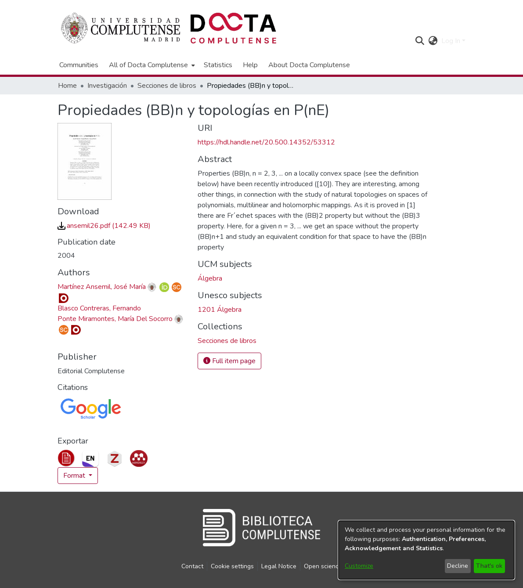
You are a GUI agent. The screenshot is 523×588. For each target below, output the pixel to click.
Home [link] (67, 85)
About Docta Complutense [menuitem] (309, 65)
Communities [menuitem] (78, 65)
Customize (359, 566)
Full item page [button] (229, 361)
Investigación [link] (107, 85)
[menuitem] (151, 65)
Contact (192, 566)
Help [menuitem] (250, 65)
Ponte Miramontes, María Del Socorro (115, 319)
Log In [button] (451, 41)
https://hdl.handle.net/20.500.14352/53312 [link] (266, 142)
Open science (323, 566)
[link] (104, 226)
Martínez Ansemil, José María (102, 287)
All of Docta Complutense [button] (148, 65)
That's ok (489, 566)
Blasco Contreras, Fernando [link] (99, 308)
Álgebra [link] (210, 278)
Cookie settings (232, 566)
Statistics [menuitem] (218, 65)
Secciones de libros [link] (166, 85)
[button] (420, 41)
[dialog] (426, 550)
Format (75, 475)
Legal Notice (278, 566)
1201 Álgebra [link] (220, 309)
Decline (457, 566)
